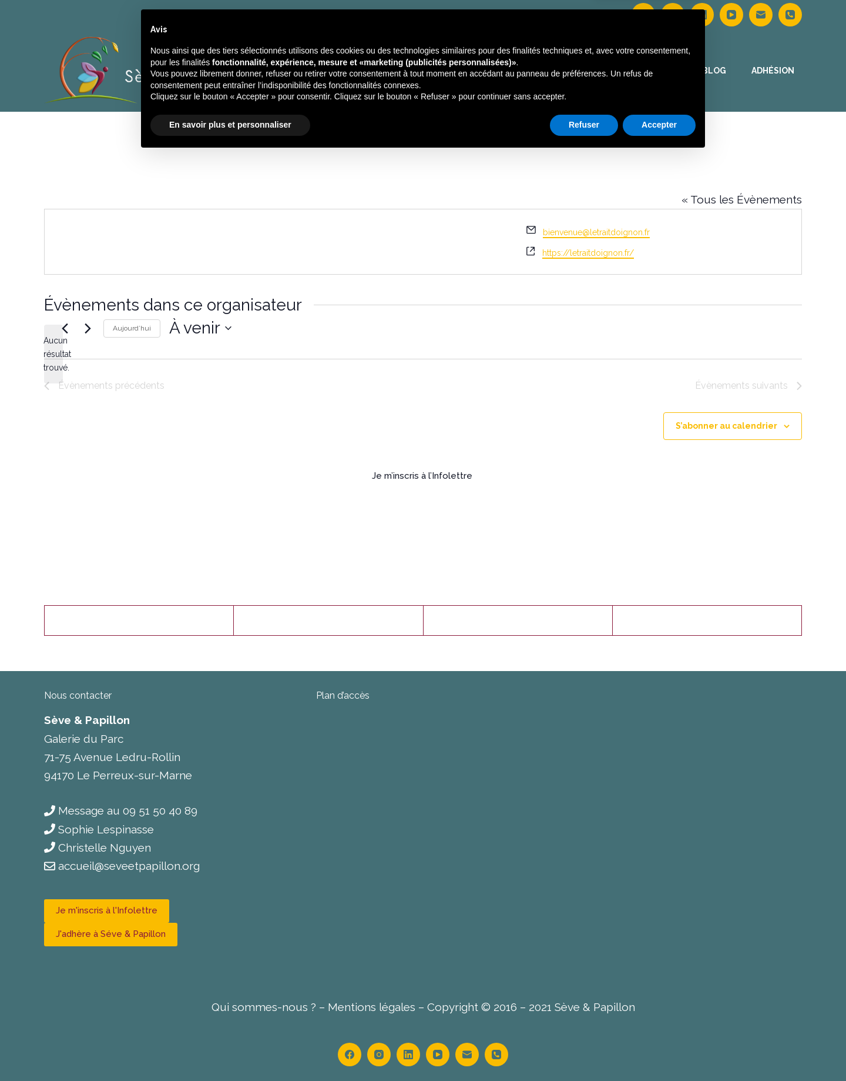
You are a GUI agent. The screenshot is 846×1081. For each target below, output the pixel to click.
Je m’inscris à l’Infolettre (423, 476)
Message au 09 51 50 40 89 (127, 810)
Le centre (585, 70)
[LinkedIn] (702, 14)
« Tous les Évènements (742, 199)
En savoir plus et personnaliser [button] (230, 1048)
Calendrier (509, 70)
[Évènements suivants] (87, 328)
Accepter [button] (659, 1048)
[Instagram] (672, 14)
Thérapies (434, 70)
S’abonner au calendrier (726, 426)
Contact (655, 70)
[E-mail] (761, 14)
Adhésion (772, 70)
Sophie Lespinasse (106, 829)
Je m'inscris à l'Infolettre (106, 910)
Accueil (367, 70)
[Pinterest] (518, 621)
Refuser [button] (584, 1048)
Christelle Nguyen (104, 847)
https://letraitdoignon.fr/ (588, 253)
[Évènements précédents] (65, 328)
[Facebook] (643, 14)
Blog (714, 70)
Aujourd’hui (132, 328)
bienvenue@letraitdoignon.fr (596, 232)
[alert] (53, 354)
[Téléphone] (790, 14)
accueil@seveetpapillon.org (129, 865)
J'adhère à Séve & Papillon (111, 934)
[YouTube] (731, 14)
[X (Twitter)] (328, 621)
